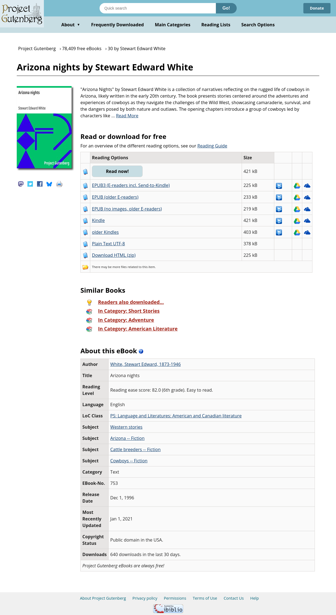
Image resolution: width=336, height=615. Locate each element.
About (70, 24)
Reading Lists (215, 25)
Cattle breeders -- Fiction (135, 449)
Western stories (126, 427)
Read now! (117, 171)
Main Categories (172, 25)
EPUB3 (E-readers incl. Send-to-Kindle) (131, 185)
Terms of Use (205, 598)
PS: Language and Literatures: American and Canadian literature (176, 416)
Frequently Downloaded (117, 25)
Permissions (175, 598)
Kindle (98, 220)
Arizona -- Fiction (127, 438)
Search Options (258, 25)
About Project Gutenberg (103, 598)
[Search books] (158, 8)
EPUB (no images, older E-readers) (127, 209)
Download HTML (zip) (113, 255)
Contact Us (234, 598)
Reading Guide (212, 146)
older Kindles (105, 232)
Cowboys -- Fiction (129, 461)
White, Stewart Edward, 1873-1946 (145, 364)
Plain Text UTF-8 (108, 244)
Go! (226, 8)
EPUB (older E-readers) (115, 197)
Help (254, 598)
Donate (317, 8)
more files (119, 267)
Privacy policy (144, 598)
